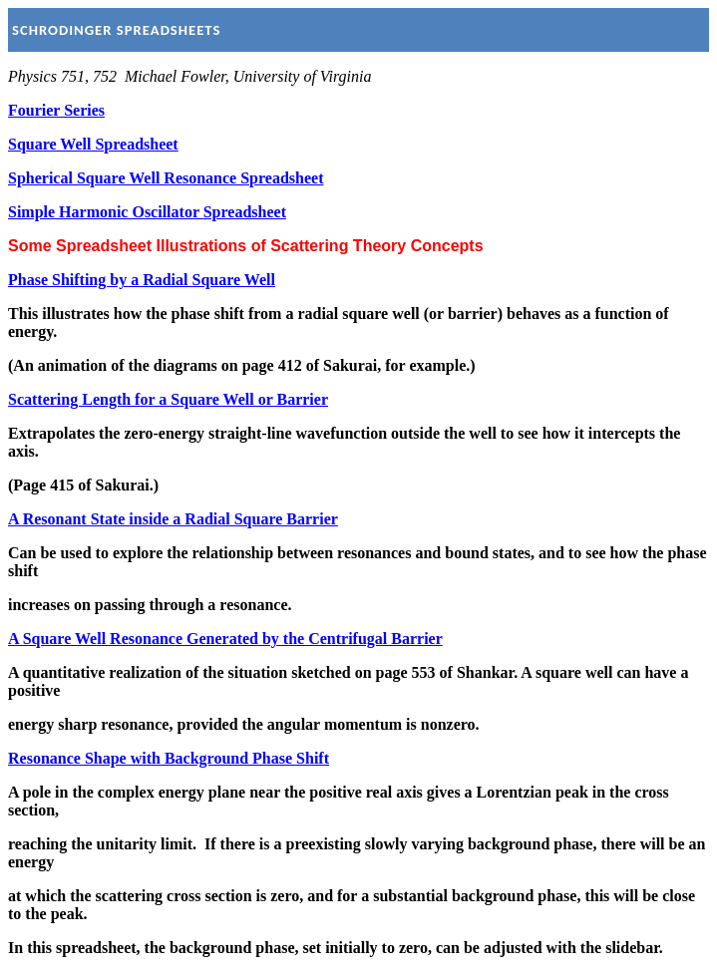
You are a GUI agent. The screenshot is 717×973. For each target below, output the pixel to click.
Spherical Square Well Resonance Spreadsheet (165, 177)
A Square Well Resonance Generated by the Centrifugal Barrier (225, 638)
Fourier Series (56, 110)
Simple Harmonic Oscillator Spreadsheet (147, 211)
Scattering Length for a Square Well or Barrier (168, 399)
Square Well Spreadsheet (93, 144)
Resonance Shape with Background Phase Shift (168, 758)
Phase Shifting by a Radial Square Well (141, 279)
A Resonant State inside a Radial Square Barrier (173, 518)
